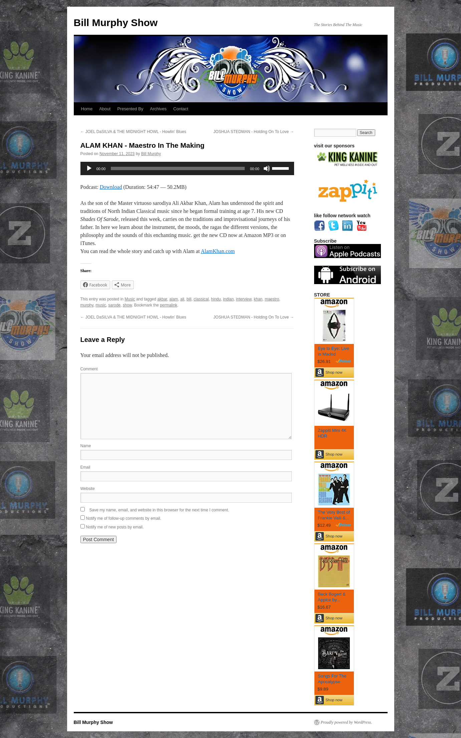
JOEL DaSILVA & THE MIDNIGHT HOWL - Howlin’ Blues (133, 131)
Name (85, 446)
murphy (86, 305)
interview (244, 299)
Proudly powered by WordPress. (346, 722)
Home (87, 108)
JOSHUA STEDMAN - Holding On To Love (253, 131)
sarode (114, 305)
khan (258, 299)
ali (182, 299)
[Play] (89, 168)
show (127, 305)
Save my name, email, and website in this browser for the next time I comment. (159, 510)
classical (201, 299)
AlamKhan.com (218, 251)
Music (130, 299)
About (104, 108)
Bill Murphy (151, 153)
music (100, 305)
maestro (272, 299)
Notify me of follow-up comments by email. (123, 518)
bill (189, 299)
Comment (89, 369)
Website (87, 488)
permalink (168, 305)
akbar (162, 299)
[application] (187, 168)
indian (228, 299)
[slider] (178, 168)
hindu (216, 299)
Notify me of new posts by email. (115, 527)
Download (111, 187)
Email (85, 467)
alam (173, 299)
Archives (158, 108)
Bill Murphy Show (116, 22)
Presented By (130, 108)
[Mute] (266, 168)
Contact (180, 108)
